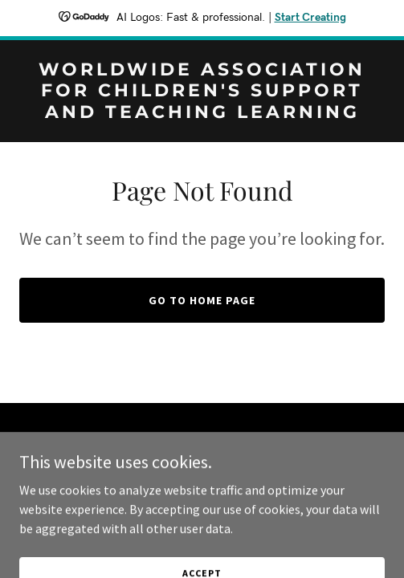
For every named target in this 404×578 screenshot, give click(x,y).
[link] (202, 113)
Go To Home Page (202, 300)
